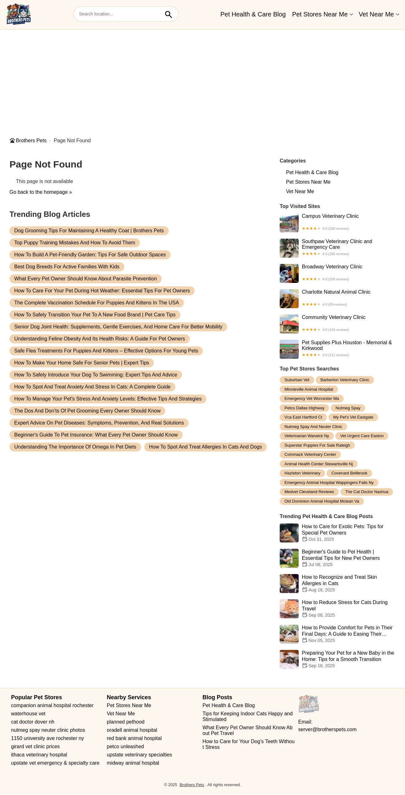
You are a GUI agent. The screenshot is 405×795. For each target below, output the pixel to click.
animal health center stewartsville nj (318, 464)
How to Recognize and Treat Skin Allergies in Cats (338, 583)
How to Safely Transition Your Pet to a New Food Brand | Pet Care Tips (95, 314)
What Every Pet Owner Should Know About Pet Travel (247, 730)
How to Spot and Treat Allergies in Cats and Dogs (205, 446)
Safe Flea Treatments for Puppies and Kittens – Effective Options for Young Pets (106, 350)
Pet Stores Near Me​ (320, 14)
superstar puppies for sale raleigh (317, 445)
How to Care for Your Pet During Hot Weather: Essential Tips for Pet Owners (102, 290)
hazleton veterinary (302, 473)
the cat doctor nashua (367, 491)
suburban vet (296, 379)
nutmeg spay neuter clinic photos (48, 730)
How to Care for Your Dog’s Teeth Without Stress (248, 744)
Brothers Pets (31, 140)
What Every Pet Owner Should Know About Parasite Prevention (85, 278)
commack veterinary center (310, 454)
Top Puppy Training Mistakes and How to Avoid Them (74, 242)
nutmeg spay (347, 408)
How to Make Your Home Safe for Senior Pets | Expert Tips (81, 362)
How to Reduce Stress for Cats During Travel (338, 608)
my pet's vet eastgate (353, 417)
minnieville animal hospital (308, 389)
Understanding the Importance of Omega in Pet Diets (75, 446)
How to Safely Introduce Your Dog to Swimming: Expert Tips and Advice (95, 374)
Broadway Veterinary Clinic (338, 273)
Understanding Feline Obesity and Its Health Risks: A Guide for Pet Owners (99, 338)
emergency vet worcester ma (311, 398)
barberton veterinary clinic (345, 379)
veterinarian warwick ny (306, 435)
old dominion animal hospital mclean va (321, 501)
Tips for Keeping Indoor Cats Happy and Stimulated (248, 716)
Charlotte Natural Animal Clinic (338, 298)
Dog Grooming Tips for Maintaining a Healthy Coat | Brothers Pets (89, 230)
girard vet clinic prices (35, 746)
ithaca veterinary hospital (39, 754)
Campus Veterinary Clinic (338, 222)
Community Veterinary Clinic (338, 324)
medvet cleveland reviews (309, 491)
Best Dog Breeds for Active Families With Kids (67, 266)
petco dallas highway (304, 408)
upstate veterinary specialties (139, 754)
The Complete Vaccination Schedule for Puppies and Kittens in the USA (96, 302)
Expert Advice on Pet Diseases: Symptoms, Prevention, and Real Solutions (99, 422)
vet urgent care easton (361, 435)
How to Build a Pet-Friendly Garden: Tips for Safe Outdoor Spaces (90, 254)
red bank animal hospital (134, 738)
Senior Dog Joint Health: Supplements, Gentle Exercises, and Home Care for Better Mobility (118, 326)
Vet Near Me (376, 14)
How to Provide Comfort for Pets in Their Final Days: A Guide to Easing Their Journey (338, 634)
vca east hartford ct (303, 417)
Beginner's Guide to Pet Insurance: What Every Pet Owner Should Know (96, 434)
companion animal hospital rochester (52, 705)
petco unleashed (125, 746)
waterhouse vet (28, 713)
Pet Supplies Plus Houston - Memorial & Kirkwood (338, 349)
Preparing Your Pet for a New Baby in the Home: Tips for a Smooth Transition (338, 659)
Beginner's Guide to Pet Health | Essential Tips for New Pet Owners (338, 558)
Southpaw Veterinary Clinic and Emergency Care (338, 248)
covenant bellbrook (349, 473)
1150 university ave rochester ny (47, 738)
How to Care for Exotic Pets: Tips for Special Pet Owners (338, 532)
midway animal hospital (133, 763)
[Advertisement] (202, 80)
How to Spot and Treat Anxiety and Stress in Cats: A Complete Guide (92, 386)
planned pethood (126, 722)
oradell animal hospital (132, 730)
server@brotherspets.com (327, 729)
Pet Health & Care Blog (253, 14)
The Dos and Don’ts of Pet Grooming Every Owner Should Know (87, 410)
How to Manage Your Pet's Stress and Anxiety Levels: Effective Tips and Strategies (108, 398)
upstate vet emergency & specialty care (55, 763)
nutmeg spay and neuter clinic (313, 426)
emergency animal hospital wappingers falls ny (329, 482)
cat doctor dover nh (32, 722)
